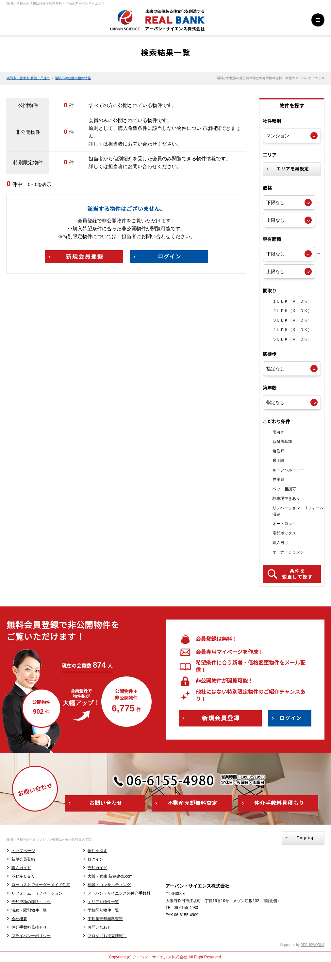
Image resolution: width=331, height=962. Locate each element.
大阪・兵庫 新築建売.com (110, 876)
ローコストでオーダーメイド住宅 (40, 885)
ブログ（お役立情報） (107, 936)
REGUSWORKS (312, 945)
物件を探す (97, 850)
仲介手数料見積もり (29, 927)
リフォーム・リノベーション (36, 893)
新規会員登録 (23, 859)
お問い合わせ (99, 927)
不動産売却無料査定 (105, 919)
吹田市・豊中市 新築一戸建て (28, 78)
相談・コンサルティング (109, 885)
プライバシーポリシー (31, 936)
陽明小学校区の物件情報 (73, 78)
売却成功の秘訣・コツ (31, 902)
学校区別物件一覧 (103, 910)
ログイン (95, 859)
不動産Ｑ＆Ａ (23, 876)
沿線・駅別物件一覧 (29, 910)
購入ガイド (21, 868)
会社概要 (19, 919)
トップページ (23, 850)
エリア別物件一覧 (103, 902)
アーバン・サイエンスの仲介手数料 (119, 893)
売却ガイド (97, 868)
